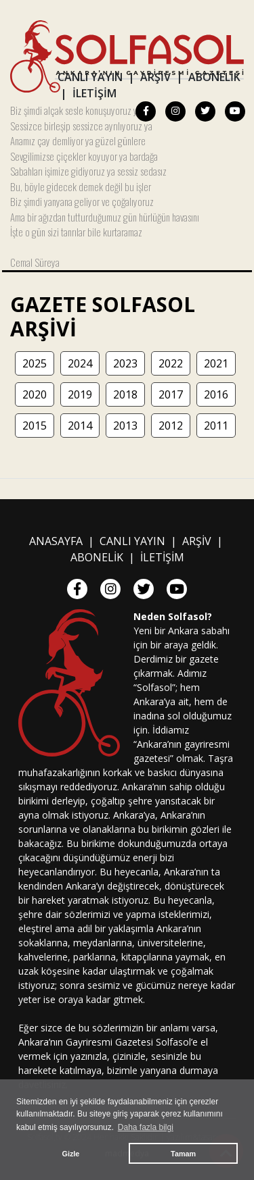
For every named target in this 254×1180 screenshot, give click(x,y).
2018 (125, 394)
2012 (170, 425)
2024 (80, 363)
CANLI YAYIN (90, 77)
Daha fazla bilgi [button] (145, 1127)
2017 (170, 394)
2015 (34, 425)
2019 (80, 394)
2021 (216, 363)
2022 (170, 363)
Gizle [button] (71, 1154)
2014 (80, 425)
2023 (125, 363)
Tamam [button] (183, 1154)
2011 (216, 425)
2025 (34, 363)
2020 (34, 394)
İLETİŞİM (94, 93)
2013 (125, 425)
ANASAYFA (56, 541)
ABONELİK (214, 77)
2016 (216, 394)
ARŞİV (155, 77)
